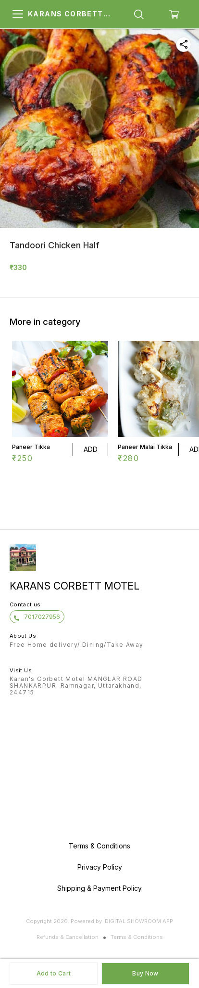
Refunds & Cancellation (68, 937)
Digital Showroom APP (139, 921)
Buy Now (145, 973)
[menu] (17, 14)
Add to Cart (54, 973)
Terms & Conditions (137, 937)
